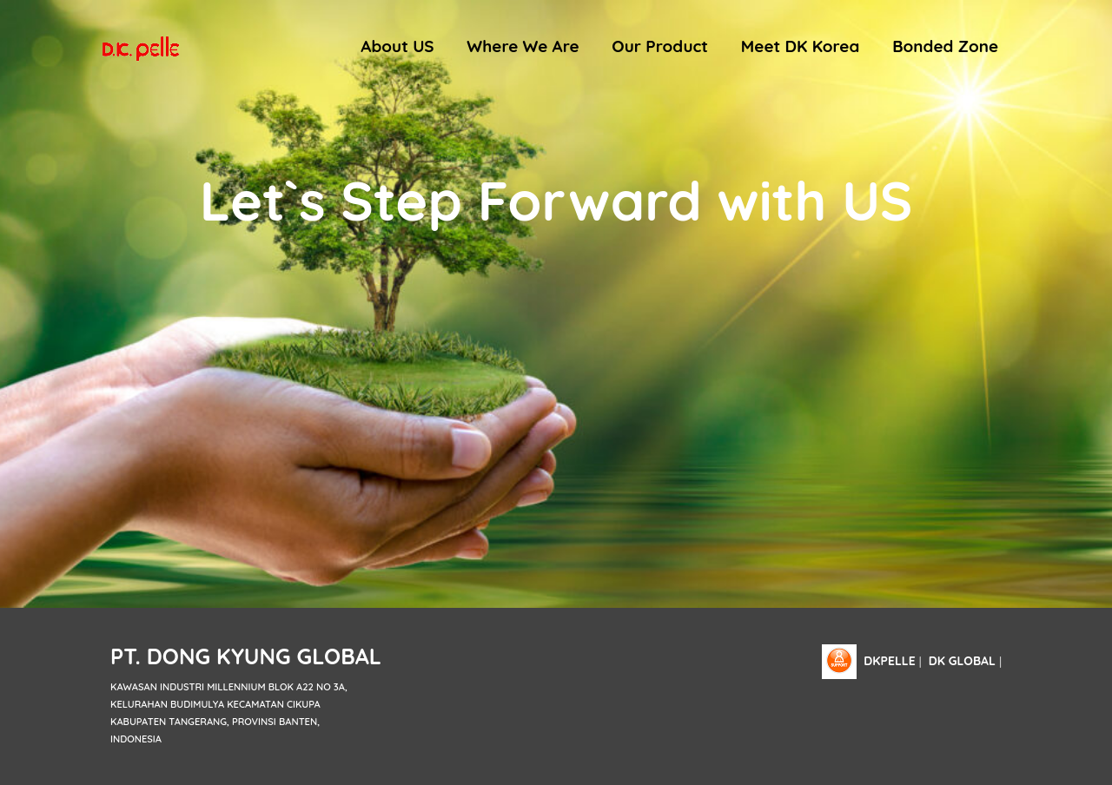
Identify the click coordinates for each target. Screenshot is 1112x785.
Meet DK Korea (800, 46)
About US (397, 46)
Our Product (660, 46)
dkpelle (889, 661)
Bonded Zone (945, 46)
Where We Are (523, 46)
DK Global (962, 661)
